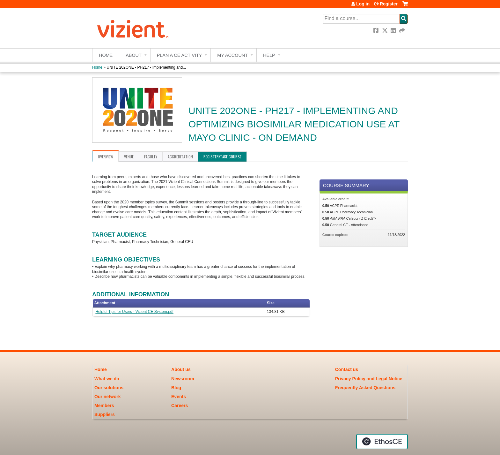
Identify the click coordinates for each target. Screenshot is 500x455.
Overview (105, 156)
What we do (106, 378)
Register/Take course (222, 156)
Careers (179, 405)
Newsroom (182, 378)
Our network (107, 396)
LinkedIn (394, 30)
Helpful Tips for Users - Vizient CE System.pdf (134, 311)
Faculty (150, 156)
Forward (402, 30)
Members (104, 405)
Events (178, 396)
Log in (363, 4)
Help (269, 55)
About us (181, 369)
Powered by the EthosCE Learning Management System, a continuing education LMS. (382, 441)
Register (389, 4)
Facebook (376, 30)
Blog (176, 387)
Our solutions (108, 387)
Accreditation (180, 156)
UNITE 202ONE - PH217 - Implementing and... (146, 67)
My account (232, 55)
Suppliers (104, 414)
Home (106, 55)
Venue (129, 156)
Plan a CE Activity (179, 55)
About (134, 55)
